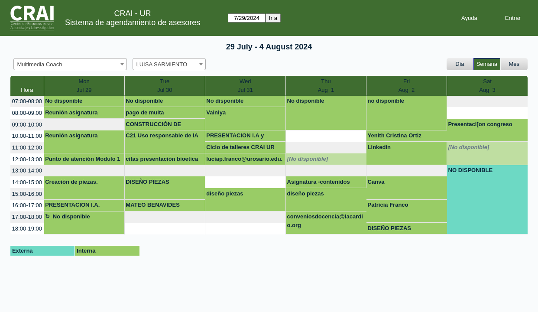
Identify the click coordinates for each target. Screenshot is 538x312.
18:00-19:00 (27, 228)
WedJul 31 (245, 85)
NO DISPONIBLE (470, 170)
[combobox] (70, 64)
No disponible (63, 101)
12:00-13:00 (27, 159)
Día (459, 64)
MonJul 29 (84, 85)
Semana (486, 64)
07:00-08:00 (27, 101)
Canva (376, 182)
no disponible (386, 101)
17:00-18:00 (27, 217)
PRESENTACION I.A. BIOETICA (72, 206)
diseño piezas (224, 193)
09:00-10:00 (27, 124)
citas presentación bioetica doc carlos (162, 160)
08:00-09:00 (27, 113)
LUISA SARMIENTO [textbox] (162, 64)
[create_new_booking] (487, 101)
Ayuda (469, 18)
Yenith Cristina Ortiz (394, 135)
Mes (514, 64)
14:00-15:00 (27, 182)
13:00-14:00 (27, 170)
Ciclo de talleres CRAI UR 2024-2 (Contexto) (240, 148)
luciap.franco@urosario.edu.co (244, 160)
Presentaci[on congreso (480, 124)
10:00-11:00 (27, 136)
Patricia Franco (388, 205)
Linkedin (379, 147)
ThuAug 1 (326, 85)
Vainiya (216, 112)
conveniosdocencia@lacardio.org (325, 220)
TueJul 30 (164, 85)
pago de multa (145, 112)
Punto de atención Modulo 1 (82, 159)
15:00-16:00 (27, 194)
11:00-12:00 (27, 147)
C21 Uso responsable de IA (162, 135)
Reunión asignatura (71, 112)
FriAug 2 (407, 85)
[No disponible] (468, 147)
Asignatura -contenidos (318, 182)
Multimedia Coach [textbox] (39, 64)
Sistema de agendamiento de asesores (132, 22)
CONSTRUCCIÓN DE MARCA (153, 125)
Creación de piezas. (71, 182)
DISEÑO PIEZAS (147, 182)
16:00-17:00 (27, 205)
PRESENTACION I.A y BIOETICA (235, 137)
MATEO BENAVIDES (152, 205)
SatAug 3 (487, 85)
